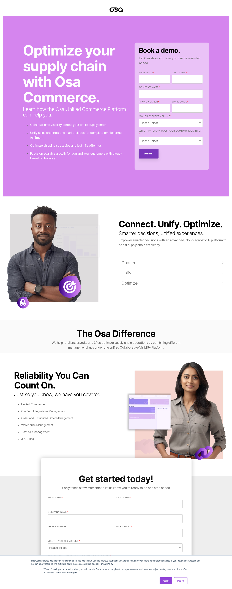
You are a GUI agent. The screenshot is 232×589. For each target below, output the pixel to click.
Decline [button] (180, 581)
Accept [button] (166, 581)
